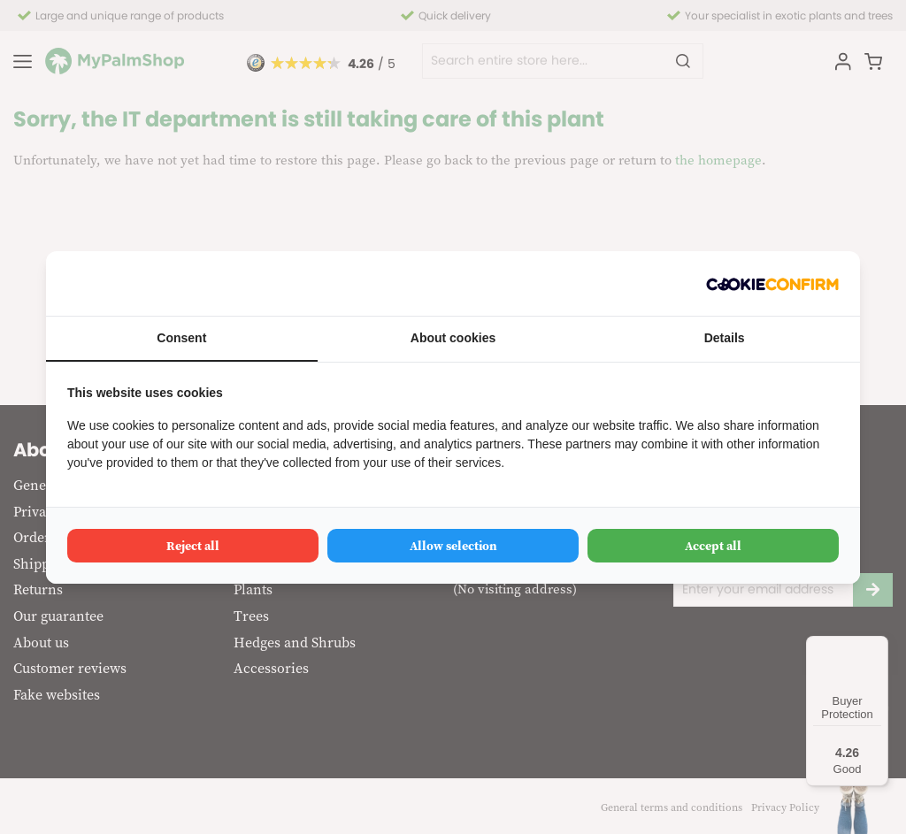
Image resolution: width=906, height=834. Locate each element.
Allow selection (453, 546)
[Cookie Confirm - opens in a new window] (772, 283)
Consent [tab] (181, 338)
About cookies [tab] (453, 338)
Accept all (713, 546)
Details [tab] (724, 338)
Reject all (192, 546)
